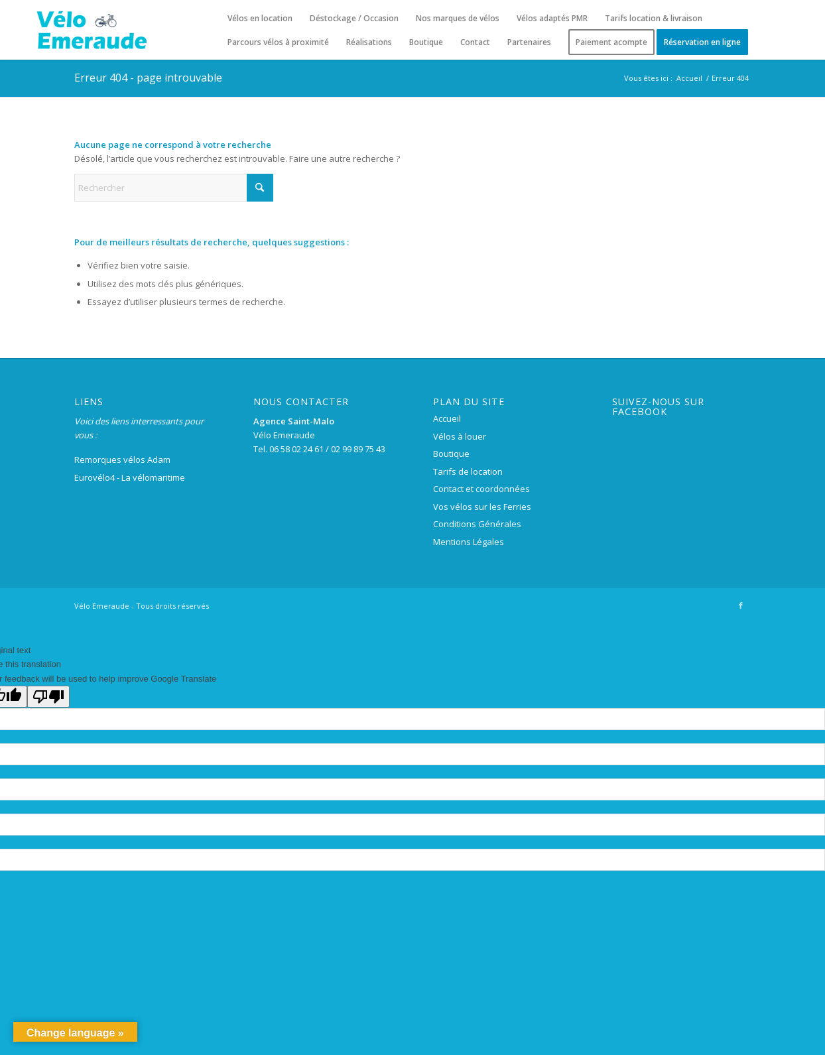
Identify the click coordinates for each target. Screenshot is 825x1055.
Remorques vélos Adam (122, 459)
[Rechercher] (173, 188)
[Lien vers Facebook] (741, 605)
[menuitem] (260, 19)
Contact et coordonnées (481, 489)
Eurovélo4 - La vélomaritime (129, 477)
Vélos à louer (459, 436)
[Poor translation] (48, 697)
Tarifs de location (468, 471)
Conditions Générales (477, 524)
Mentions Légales (468, 542)
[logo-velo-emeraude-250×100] (91, 29)
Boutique (451, 454)
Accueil (447, 418)
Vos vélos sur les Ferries (482, 507)
